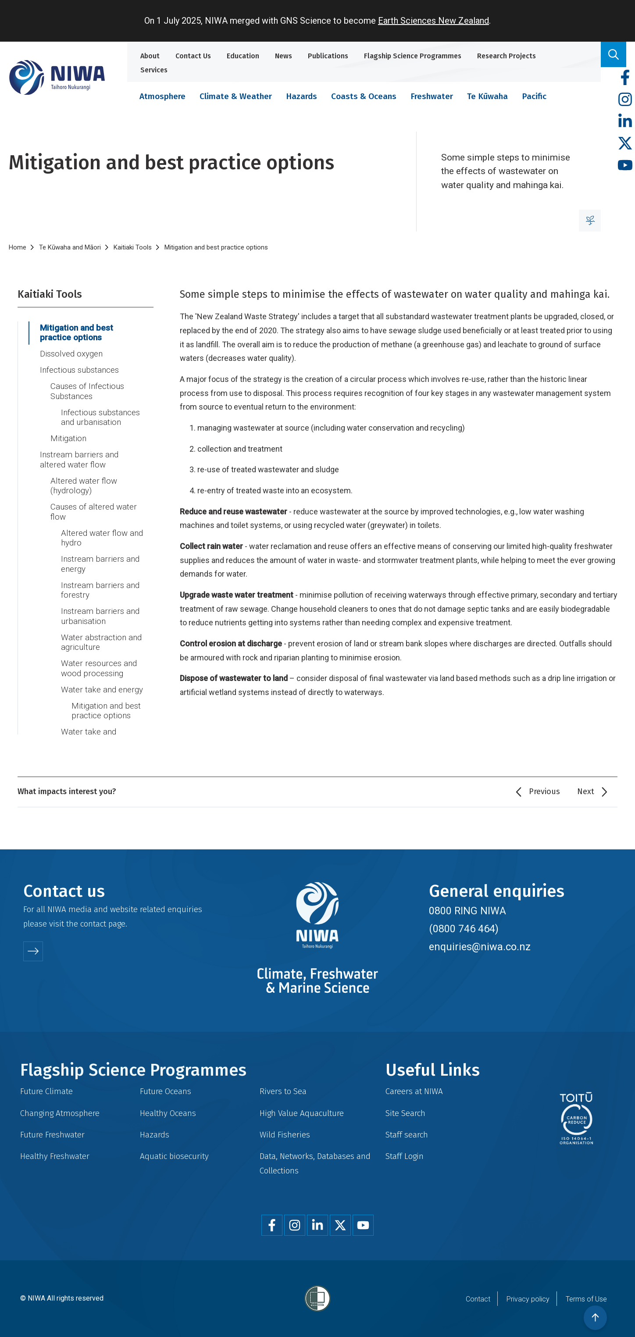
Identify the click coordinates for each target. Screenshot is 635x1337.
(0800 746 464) (464, 929)
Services (154, 70)
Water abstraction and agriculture (101, 642)
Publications (328, 56)
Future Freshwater (52, 1135)
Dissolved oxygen (71, 354)
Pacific (534, 96)
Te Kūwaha (487, 96)
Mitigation (68, 438)
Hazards (301, 96)
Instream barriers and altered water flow (79, 460)
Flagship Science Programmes (412, 56)
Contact (478, 1299)
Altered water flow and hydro (102, 538)
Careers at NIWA (414, 1091)
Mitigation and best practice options (76, 333)
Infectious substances (79, 370)
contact (93, 924)
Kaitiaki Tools (133, 247)
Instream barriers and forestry (100, 590)
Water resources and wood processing (99, 668)
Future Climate (46, 1091)
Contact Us (193, 56)
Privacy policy (528, 1299)
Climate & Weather (236, 96)
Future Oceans (165, 1091)
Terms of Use (586, 1299)
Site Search (405, 1113)
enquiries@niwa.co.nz (480, 947)
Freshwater (431, 96)
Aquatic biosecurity (174, 1156)
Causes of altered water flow (93, 512)
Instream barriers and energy (100, 564)
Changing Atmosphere (60, 1113)
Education (243, 56)
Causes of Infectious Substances (87, 391)
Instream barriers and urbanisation (100, 616)
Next (585, 791)
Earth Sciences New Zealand (433, 20)
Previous (544, 791)
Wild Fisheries (285, 1135)
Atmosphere (162, 96)
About (150, 56)
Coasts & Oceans (363, 96)
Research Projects (506, 56)
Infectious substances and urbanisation (100, 418)
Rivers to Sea (283, 1091)
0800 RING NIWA (467, 911)
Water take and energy (102, 690)
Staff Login (404, 1156)
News (283, 56)
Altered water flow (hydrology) (83, 486)
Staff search (406, 1135)
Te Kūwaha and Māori (70, 247)
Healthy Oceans (168, 1113)
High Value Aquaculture (302, 1113)
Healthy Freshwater (54, 1156)
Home (17, 247)
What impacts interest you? (67, 791)
